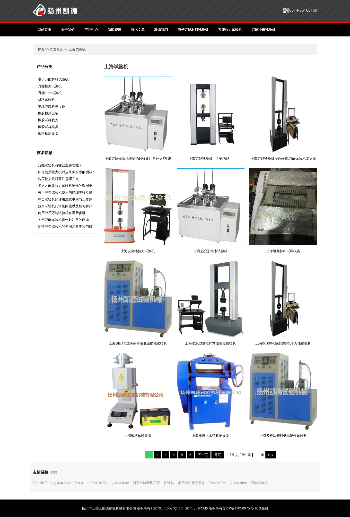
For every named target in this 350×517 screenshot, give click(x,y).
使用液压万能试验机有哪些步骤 (62, 212)
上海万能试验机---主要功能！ (211, 158)
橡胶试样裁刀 (48, 120)
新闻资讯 (114, 29)
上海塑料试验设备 (137, 435)
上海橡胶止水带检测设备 (210, 435)
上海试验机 (116, 66)
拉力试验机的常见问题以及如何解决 (65, 206)
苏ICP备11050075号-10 (240, 508)
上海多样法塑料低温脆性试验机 (283, 435)
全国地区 (56, 49)
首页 (41, 49)
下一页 (203, 454)
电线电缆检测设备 (51, 106)
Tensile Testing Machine (52, 482)
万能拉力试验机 (230, 29)
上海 (72, 49)
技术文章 (138, 29)
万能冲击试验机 (263, 29)
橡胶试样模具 (48, 126)
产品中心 (91, 29)
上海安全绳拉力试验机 (138, 251)
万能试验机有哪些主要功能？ (60, 165)
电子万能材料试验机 (193, 29)
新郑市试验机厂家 (146, 482)
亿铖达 (169, 482)
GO (270, 454)
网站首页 (44, 29)
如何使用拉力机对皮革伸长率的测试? (66, 172)
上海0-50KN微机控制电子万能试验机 (283, 343)
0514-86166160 (303, 10)
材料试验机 (46, 99)
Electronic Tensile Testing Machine (102, 482)
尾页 (217, 454)
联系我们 (161, 29)
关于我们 (68, 29)
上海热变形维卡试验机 (210, 251)
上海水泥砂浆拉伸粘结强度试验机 (210, 343)
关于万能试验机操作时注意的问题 (63, 219)
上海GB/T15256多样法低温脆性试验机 (138, 343)
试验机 (263, 508)
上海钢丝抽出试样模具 (283, 251)
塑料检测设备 (48, 133)
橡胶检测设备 (48, 113)
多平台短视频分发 (191, 482)
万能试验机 (259, 482)
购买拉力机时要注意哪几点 (58, 178)
